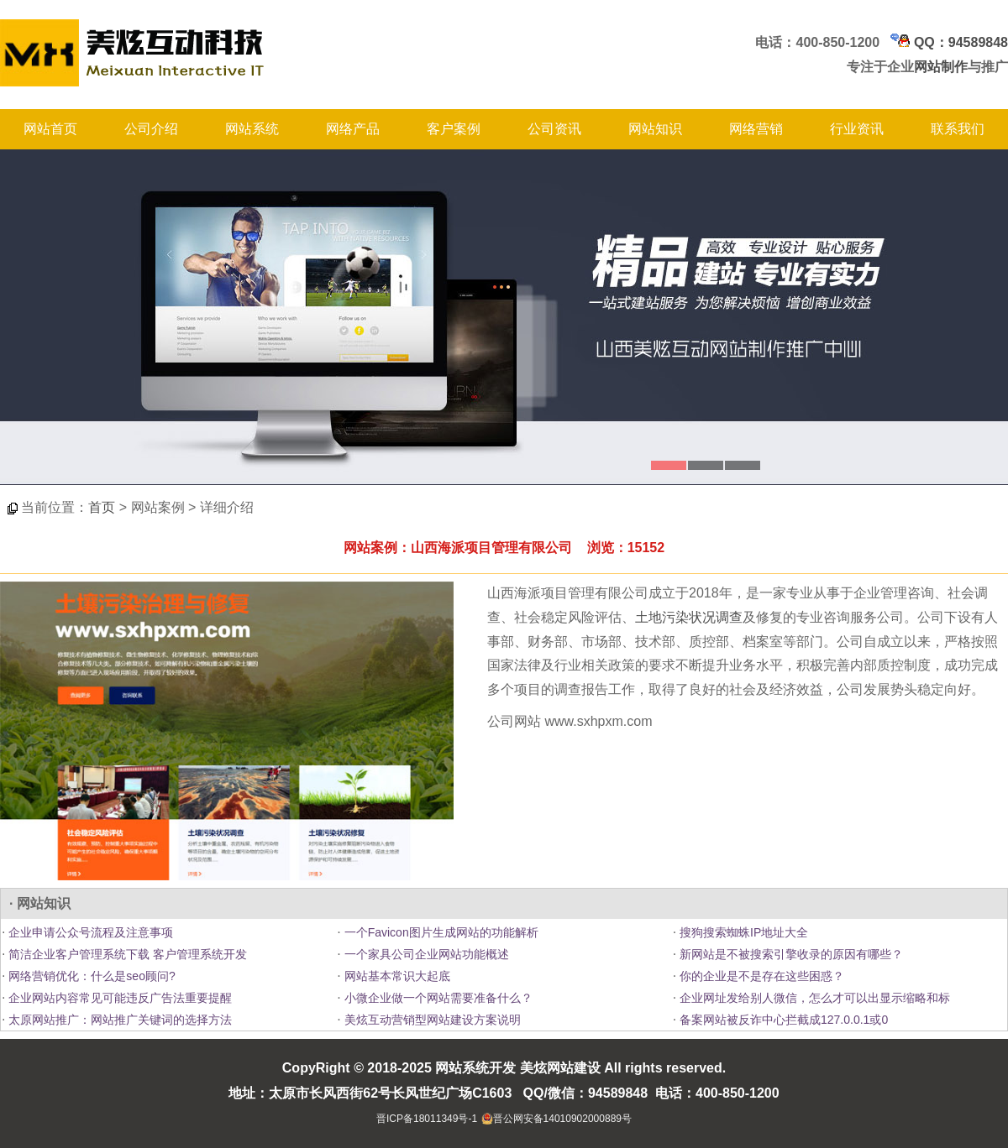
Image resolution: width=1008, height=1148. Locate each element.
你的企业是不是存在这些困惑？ (760, 976)
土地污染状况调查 (689, 617)
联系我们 (957, 129)
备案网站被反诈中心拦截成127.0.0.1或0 (782, 1019)
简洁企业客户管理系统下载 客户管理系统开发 (126, 954)
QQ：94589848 (949, 42)
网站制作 (941, 67)
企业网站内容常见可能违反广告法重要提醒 (118, 997)
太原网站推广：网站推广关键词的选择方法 (118, 1019)
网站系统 (252, 129)
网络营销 (756, 129)
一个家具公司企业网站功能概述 (425, 954)
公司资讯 (554, 129)
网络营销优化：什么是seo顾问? (90, 976)
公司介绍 (151, 129)
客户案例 (453, 129)
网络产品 (353, 129)
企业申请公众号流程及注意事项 (89, 932)
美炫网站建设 (560, 1068)
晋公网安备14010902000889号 (562, 1119)
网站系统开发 (475, 1068)
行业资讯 (857, 129)
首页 (101, 507)
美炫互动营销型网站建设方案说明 (431, 1019)
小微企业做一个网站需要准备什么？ (437, 997)
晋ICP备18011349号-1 (426, 1119)
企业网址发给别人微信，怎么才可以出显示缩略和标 (813, 997)
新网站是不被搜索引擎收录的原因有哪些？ (789, 954)
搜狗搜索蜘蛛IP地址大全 (742, 932)
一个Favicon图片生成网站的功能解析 (439, 932)
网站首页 (50, 129)
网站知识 (655, 129)
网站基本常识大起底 (395, 976)
